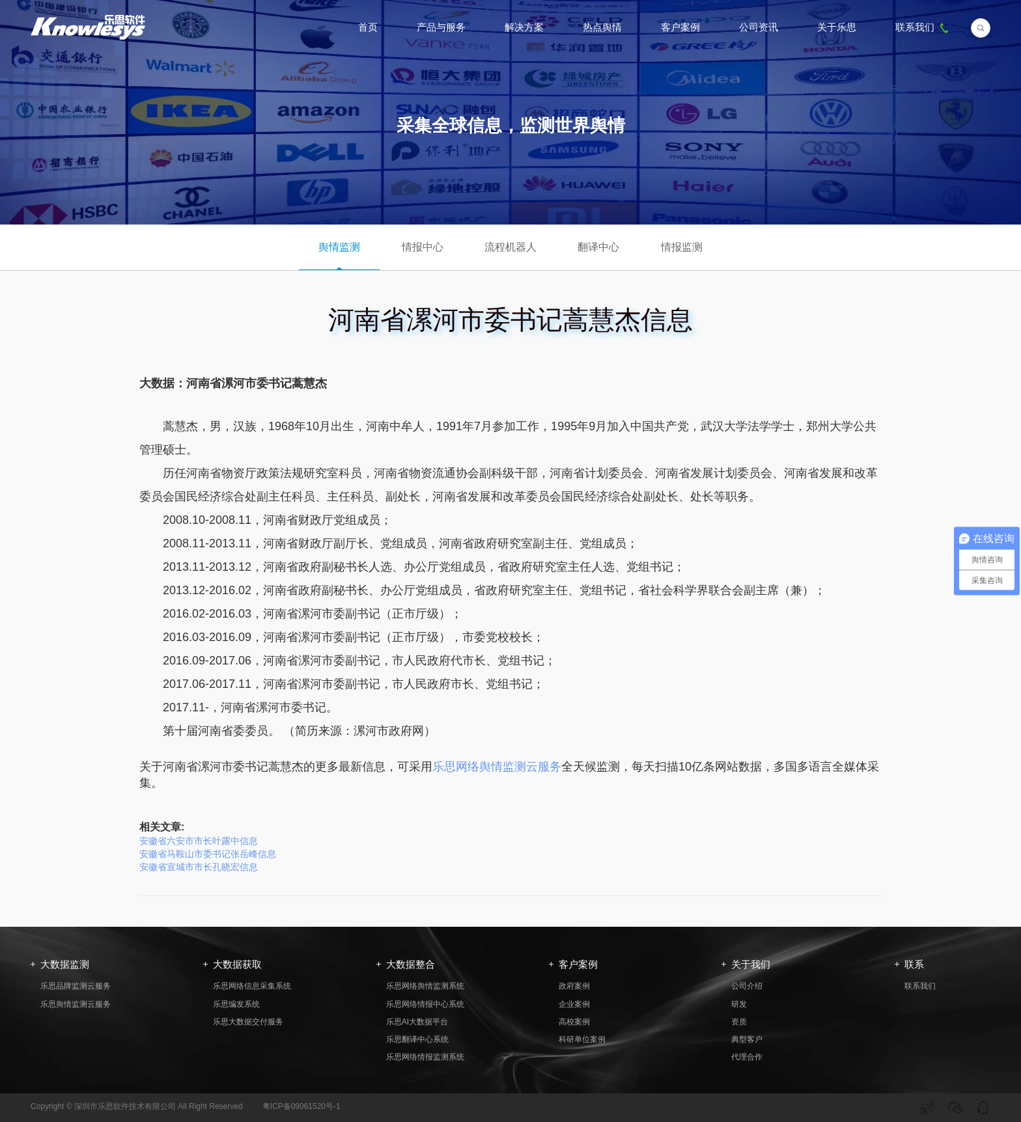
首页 (368, 27)
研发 (739, 1004)
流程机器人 (510, 247)
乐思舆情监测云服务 (75, 1004)
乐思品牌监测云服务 (75, 986)
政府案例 (574, 986)
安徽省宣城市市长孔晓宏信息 (198, 867)
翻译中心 (598, 247)
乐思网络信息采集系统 (252, 986)
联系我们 (923, 27)
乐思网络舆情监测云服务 (496, 766)
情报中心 (422, 247)
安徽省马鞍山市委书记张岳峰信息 (207, 854)
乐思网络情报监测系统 (425, 1056)
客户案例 (680, 27)
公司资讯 (758, 27)
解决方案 (524, 27)
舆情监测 (339, 247)
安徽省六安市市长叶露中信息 (198, 841)
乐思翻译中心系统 (417, 1039)
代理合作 (746, 1056)
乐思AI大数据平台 (417, 1021)
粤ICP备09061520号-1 (301, 1106)
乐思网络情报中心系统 (425, 1004)
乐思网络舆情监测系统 (425, 986)
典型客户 (746, 1039)
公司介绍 (746, 986)
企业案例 (574, 1004)
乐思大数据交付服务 (248, 1021)
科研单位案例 (582, 1039)
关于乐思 (836, 27)
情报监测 (682, 247)
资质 (739, 1021)
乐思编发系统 (236, 1004)
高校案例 (574, 1021)
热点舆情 (602, 27)
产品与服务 (441, 27)
